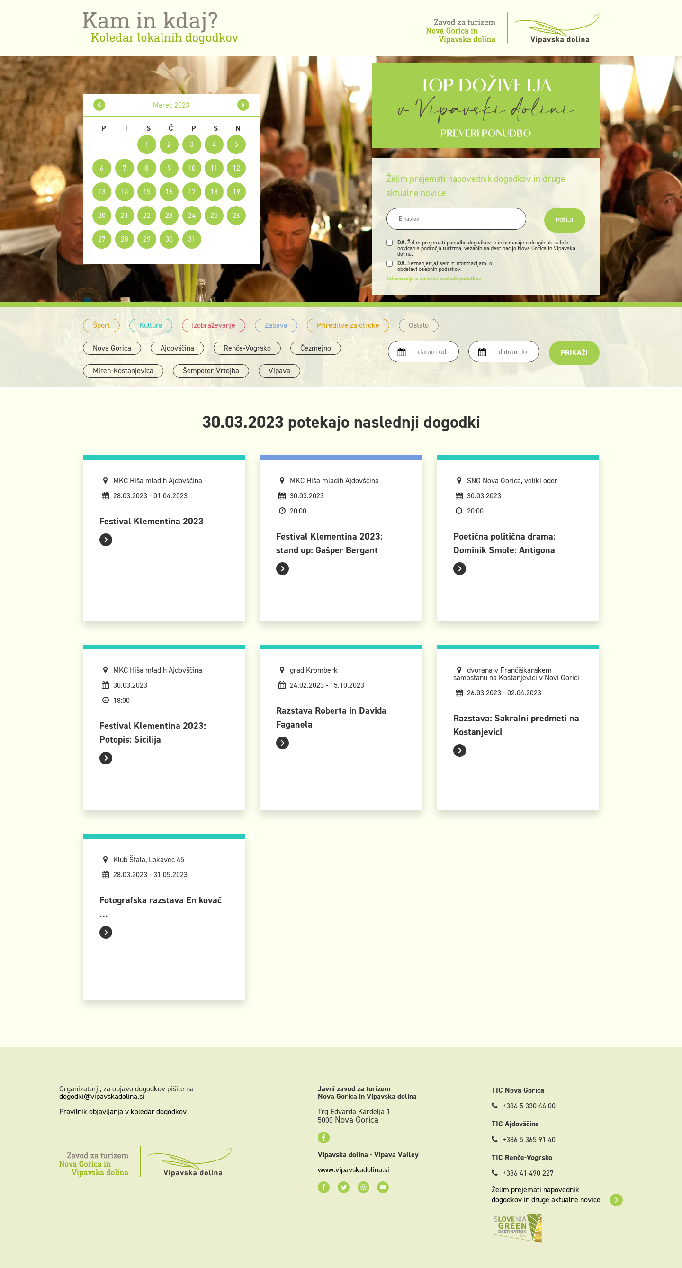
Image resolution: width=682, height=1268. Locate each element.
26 (236, 215)
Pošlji (565, 220)
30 (169, 239)
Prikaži (574, 353)
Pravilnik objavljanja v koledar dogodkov (123, 1111)
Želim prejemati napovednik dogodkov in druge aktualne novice (557, 1195)
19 (236, 192)
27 (102, 239)
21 (124, 215)
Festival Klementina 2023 (151, 521)
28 (124, 239)
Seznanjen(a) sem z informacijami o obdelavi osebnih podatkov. (444, 266)
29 (147, 239)
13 (102, 192)
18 (214, 192)
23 (169, 215)
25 (214, 215)
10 (192, 168)
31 (192, 239)
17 (192, 192)
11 (214, 168)
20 (102, 215)
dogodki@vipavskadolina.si (101, 1096)
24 (192, 215)
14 (124, 192)
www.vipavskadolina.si (353, 1170)
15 (147, 192)
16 (169, 192)
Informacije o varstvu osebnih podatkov (433, 278)
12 (236, 168)
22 (147, 215)
